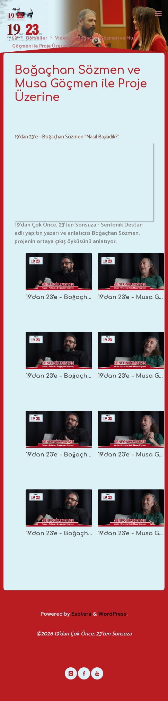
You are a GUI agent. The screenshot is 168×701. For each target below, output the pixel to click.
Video (62, 38)
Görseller (36, 38)
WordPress (112, 614)
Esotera (80, 614)
